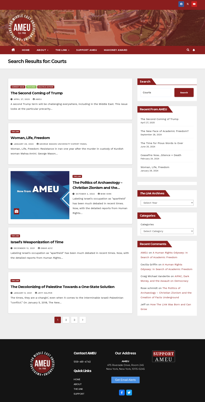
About (42, 50)
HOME (77, 379)
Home (26, 50)
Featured (31, 87)
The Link (61, 50)
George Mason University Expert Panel (62, 144)
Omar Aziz (45, 248)
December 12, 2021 (25, 248)
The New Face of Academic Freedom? (165, 131)
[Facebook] (122, 392)
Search (145, 81)
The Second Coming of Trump (37, 93)
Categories (147, 224)
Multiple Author (45, 87)
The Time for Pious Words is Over (162, 143)
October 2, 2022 (86, 194)
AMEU (37, 99)
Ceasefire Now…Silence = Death (161, 155)
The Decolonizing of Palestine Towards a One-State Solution (63, 287)
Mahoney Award (115, 50)
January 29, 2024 (24, 144)
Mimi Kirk (105, 194)
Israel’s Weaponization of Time (37, 242)
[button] (188, 49)
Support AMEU (86, 50)
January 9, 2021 (23, 293)
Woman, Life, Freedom (30, 138)
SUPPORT (79, 393)
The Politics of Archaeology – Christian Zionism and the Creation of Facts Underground (100, 187)
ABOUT (78, 384)
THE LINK (78, 389)
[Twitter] (129, 392)
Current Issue (18, 87)
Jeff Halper (43, 293)
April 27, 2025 (22, 99)
